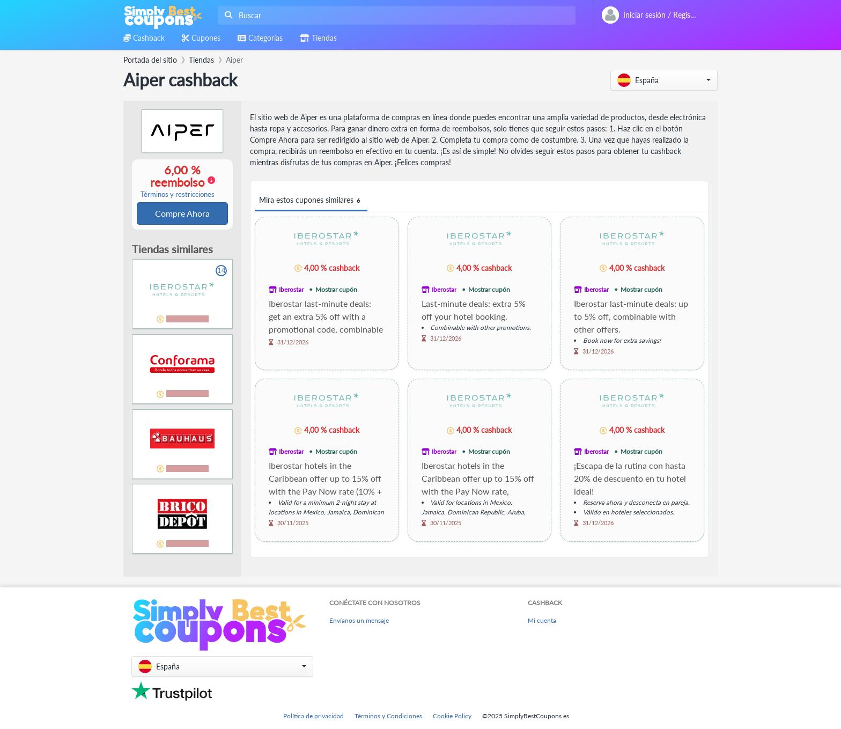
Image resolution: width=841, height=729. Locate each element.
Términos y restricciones (178, 195)
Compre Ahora (182, 214)
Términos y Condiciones (388, 716)
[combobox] (394, 15)
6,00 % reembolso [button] (177, 181)
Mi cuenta (542, 620)
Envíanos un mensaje (359, 620)
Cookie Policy (452, 716)
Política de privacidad (313, 716)
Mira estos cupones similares (311, 200)
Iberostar (291, 289)
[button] (664, 80)
